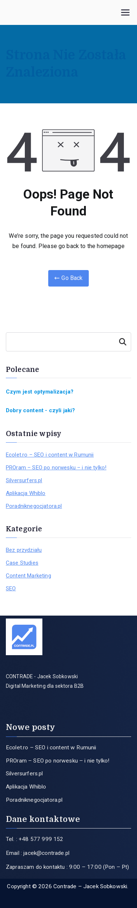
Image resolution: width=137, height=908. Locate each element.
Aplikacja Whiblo (26, 493)
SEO (11, 588)
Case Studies (22, 563)
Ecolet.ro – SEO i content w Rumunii (50, 454)
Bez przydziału (24, 550)
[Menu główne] (125, 12)
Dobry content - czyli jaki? (40, 410)
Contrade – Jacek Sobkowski (90, 886)
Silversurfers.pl (24, 480)
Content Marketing (28, 575)
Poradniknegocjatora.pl (34, 506)
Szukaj (123, 342)
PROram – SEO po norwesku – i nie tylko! (56, 467)
